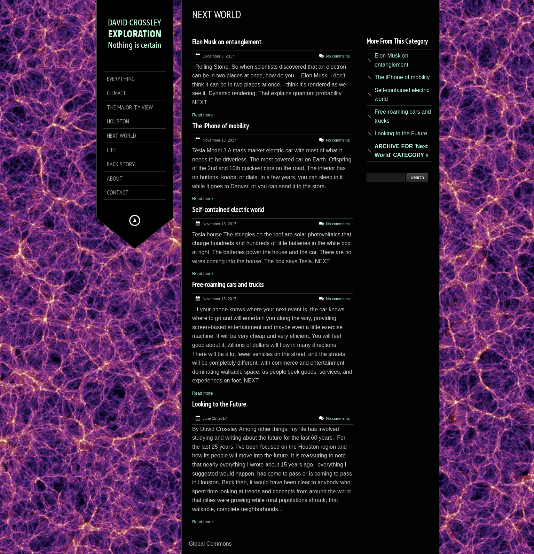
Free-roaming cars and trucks (228, 284)
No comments (338, 56)
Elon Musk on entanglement (226, 41)
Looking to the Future (219, 404)
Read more (202, 115)
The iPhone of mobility (220, 125)
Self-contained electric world (228, 209)
